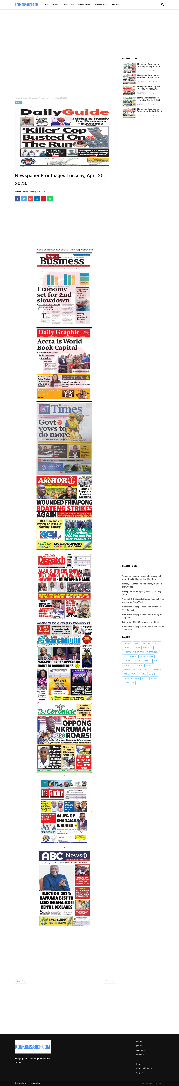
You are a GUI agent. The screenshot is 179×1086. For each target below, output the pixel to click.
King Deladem (156, 1083)
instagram (140, 1050)
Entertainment (130, 656)
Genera (126, 661)
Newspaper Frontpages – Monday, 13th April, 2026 (148, 76)
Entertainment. (146, 656)
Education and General (133, 652)
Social (152, 674)
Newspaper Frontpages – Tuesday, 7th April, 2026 (148, 87)
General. (147, 661)
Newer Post (21, 981)
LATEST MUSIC (144, 670)
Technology (128, 683)
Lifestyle (157, 670)
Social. (145, 678)
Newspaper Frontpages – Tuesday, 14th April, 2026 (148, 65)
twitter (139, 1041)
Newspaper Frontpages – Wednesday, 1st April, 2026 (149, 110)
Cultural (146, 643)
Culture (156, 643)
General (18, 102)
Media (126, 674)
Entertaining (152, 652)
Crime (136, 643)
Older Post (110, 981)
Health (157, 661)
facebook (140, 1054)
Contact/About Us (144, 1068)
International (129, 670)
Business (127, 643)
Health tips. (128, 665)
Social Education (131, 678)
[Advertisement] (89, 33)
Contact (139, 1073)
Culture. (127, 648)
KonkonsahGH (35, 1083)
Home (139, 1064)
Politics (142, 674)
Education (147, 648)
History (149, 665)
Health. (139, 665)
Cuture (137, 648)
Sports (154, 678)
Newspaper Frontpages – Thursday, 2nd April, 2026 (148, 99)
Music (133, 674)
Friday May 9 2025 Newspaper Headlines (140, 622)
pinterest (140, 1046)
